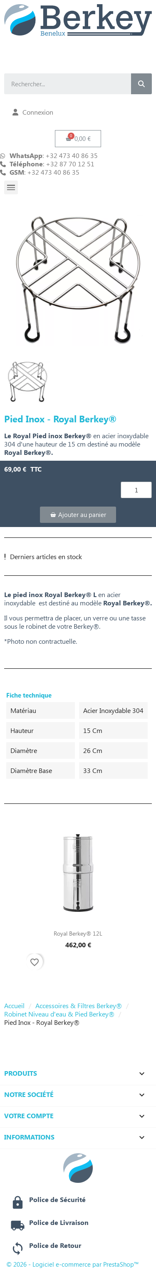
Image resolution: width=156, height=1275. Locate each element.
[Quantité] (136, 490)
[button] (78, 138)
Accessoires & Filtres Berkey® (78, 1005)
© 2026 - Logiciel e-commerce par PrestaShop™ (72, 1264)
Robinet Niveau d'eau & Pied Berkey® (59, 1014)
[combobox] (60, 83)
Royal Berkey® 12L (78, 933)
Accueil (14, 1005)
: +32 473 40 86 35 (44, 172)
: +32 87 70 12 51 (52, 164)
